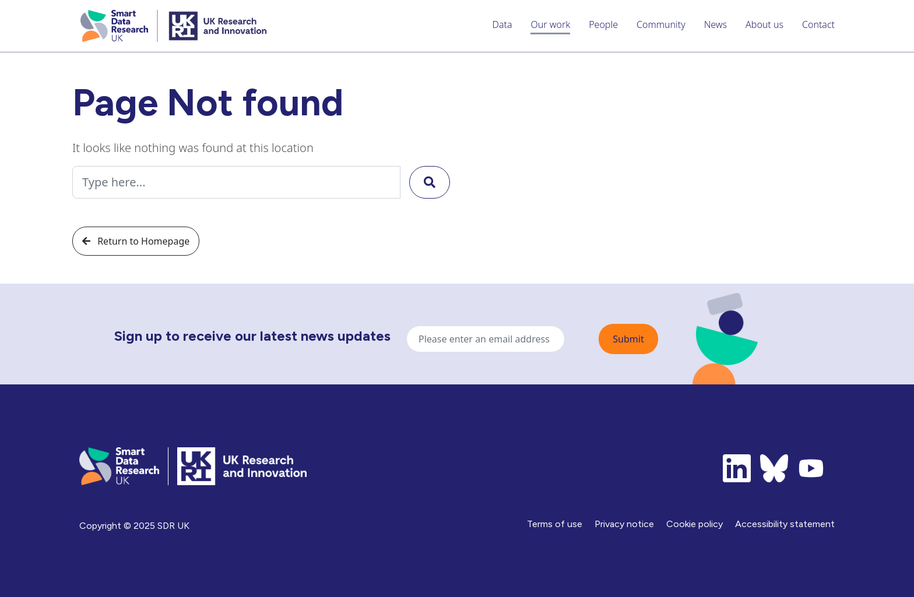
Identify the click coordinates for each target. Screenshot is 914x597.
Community (661, 24)
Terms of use (554, 523)
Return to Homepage (135, 241)
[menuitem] (502, 25)
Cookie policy (694, 523)
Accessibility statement (785, 523)
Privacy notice (624, 523)
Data (502, 24)
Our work (550, 24)
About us (764, 24)
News (715, 24)
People (603, 24)
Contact (818, 24)
